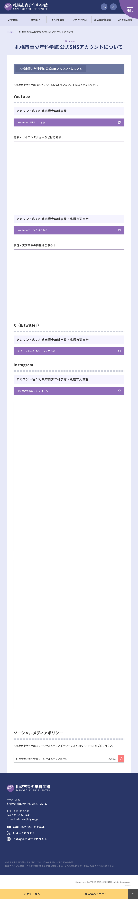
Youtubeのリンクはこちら (33, 230)
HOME (10, 32)
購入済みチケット (96, 894)
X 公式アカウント (21, 833)
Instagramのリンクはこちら (34, 390)
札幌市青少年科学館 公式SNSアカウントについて (51, 68)
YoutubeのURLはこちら (31, 122)
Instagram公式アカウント (27, 839)
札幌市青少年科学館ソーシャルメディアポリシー (66, 758)
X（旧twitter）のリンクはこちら (36, 351)
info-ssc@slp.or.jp (27, 819)
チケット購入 (32, 894)
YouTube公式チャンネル (26, 827)
